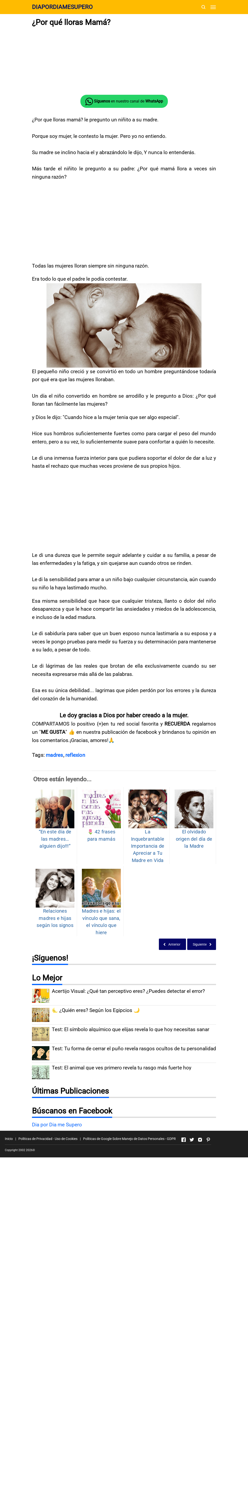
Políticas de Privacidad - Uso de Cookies (48, 1212)
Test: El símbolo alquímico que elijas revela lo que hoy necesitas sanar (130, 1102)
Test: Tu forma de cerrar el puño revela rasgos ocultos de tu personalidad (134, 1121)
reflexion (75, 828)
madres (54, 828)
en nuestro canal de (124, 101)
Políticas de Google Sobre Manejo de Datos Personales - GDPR (129, 1212)
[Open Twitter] (192, 1213)
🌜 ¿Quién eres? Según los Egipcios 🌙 (96, 1083)
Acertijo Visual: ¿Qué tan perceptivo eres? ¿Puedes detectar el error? (128, 1064)
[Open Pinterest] (208, 1213)
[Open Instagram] (200, 1213)
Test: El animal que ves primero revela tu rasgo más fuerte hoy (121, 1140)
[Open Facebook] (183, 1213)
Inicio (9, 1212)
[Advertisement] (124, 631)
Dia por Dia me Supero (57, 1198)
